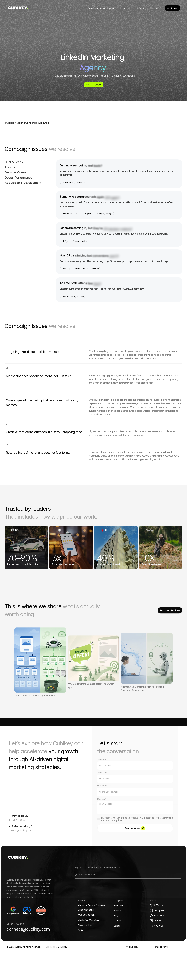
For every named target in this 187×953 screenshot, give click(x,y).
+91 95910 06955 (17, 820)
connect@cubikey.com (20, 830)
